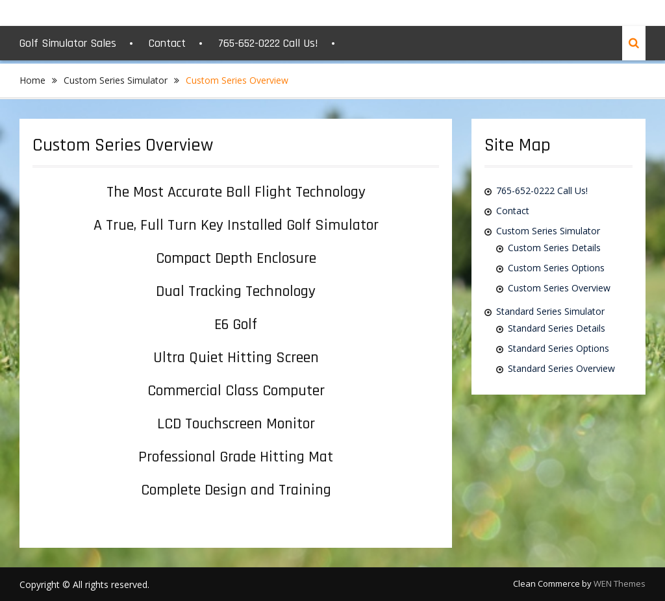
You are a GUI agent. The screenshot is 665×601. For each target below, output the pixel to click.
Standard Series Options (558, 348)
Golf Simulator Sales (67, 43)
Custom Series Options (556, 268)
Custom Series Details (554, 247)
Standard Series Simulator (550, 311)
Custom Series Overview (559, 288)
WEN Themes (620, 583)
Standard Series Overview (561, 368)
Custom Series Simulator (548, 231)
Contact (167, 43)
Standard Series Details (556, 328)
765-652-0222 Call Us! (268, 43)
